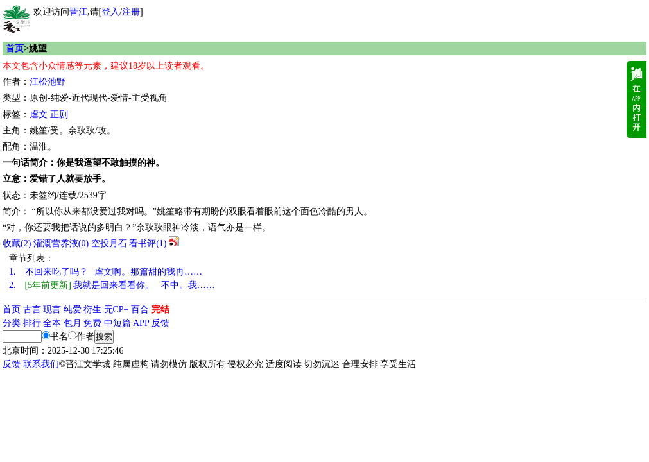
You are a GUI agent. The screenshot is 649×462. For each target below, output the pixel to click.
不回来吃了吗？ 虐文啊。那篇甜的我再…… (105, 272)
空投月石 (109, 243)
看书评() (147, 243)
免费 (92, 323)
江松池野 (47, 82)
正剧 (59, 114)
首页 (15, 48)
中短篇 (117, 323)
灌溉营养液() (61, 243)
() (17, 243)
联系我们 (41, 364)
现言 (52, 309)
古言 (32, 309)
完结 (160, 309)
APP (141, 323)
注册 (131, 12)
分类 (12, 323)
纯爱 (73, 309)
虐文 (39, 114)
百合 (140, 309)
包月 (73, 323)
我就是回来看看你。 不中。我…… (112, 285)
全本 (52, 323)
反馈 (160, 323)
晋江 (78, 12)
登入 (110, 12)
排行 (32, 323)
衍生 (92, 309)
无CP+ (116, 309)
